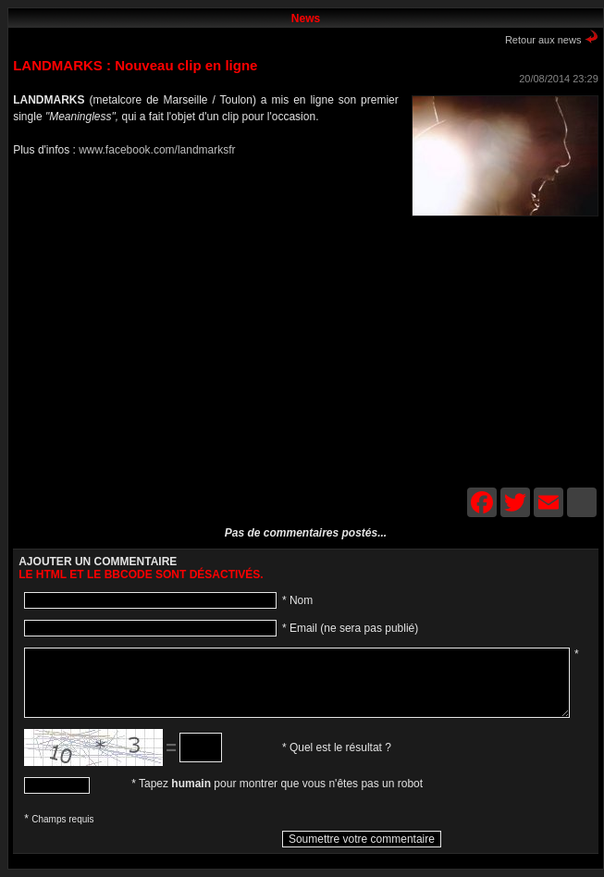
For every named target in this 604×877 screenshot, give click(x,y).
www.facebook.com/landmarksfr (157, 149)
